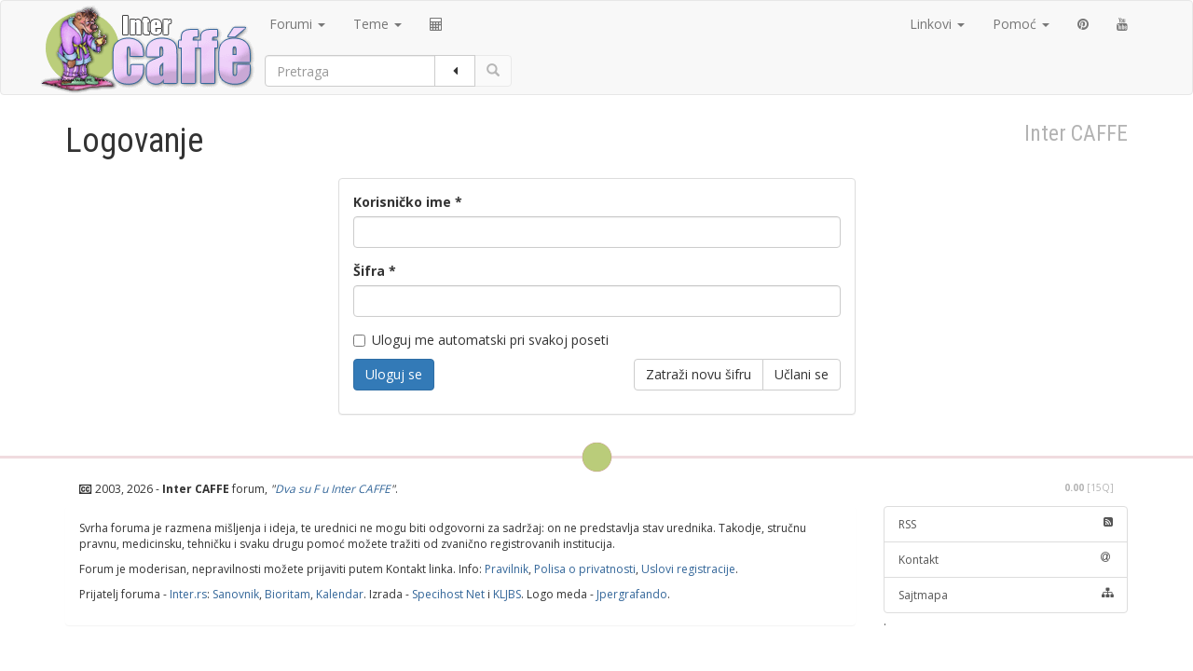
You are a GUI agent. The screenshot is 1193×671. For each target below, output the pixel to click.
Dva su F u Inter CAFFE (333, 489)
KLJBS (507, 594)
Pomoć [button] (1021, 24)
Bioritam (287, 594)
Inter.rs (188, 594)
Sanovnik (236, 594)
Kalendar (339, 594)
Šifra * (374, 271)
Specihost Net (448, 594)
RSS (1006, 524)
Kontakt (1006, 560)
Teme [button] (377, 24)
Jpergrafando (631, 594)
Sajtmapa (1006, 595)
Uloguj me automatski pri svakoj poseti (481, 340)
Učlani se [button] (802, 374)
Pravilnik (506, 569)
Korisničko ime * (407, 202)
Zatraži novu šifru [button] (698, 374)
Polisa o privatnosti (585, 569)
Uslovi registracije (688, 569)
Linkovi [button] (937, 24)
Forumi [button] (297, 24)
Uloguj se (393, 374)
